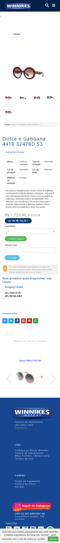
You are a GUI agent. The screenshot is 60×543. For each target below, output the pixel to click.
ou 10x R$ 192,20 (18, 220)
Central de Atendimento (29, 453)
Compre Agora (15, 238)
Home (7, 124)
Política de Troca (25, 484)
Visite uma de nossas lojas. (28, 272)
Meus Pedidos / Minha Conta (32, 455)
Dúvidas (20, 486)
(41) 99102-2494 (13, 296)
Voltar (16, 34)
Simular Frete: (11, 245)
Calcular (12, 257)
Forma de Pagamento (27, 481)
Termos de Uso (24, 458)
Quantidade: (10, 226)
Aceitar (53, 538)
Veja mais (21, 427)
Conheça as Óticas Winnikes (32, 450)
